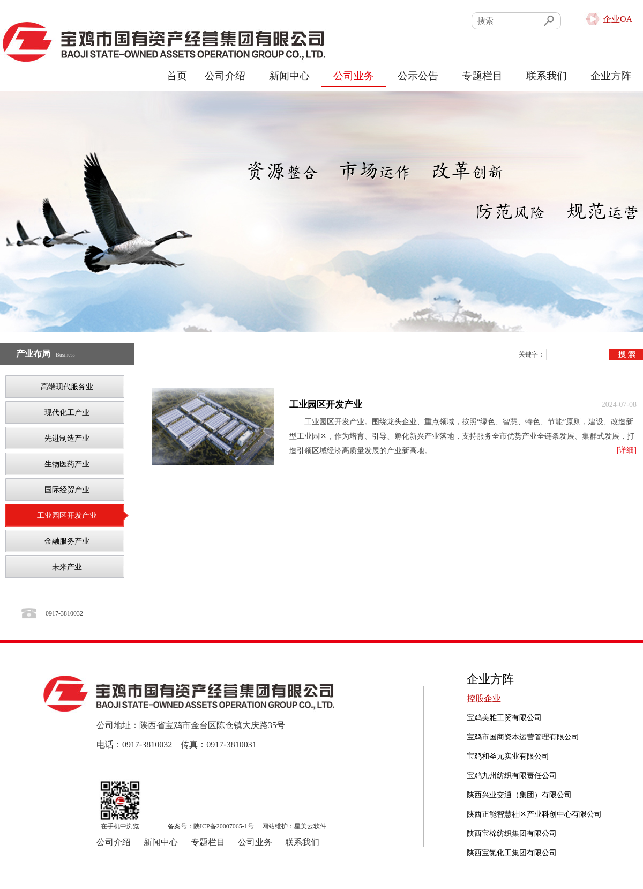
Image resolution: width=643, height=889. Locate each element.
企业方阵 (610, 76)
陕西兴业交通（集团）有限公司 (519, 795)
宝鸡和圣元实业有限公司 (508, 756)
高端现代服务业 (67, 387)
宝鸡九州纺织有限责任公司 (512, 776)
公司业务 (353, 76)
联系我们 (546, 76)
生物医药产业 (66, 464)
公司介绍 (225, 76)
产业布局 (33, 353)
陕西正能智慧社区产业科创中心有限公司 (534, 814)
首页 (177, 76)
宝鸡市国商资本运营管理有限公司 (523, 737)
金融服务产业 (66, 541)
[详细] (627, 450)
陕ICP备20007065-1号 (223, 826)
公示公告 (418, 76)
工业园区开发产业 (67, 516)
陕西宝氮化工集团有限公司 (512, 853)
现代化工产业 (66, 413)
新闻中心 (289, 76)
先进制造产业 (66, 438)
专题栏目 (482, 76)
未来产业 (67, 567)
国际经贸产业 (66, 490)
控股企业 (484, 698)
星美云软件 (310, 826)
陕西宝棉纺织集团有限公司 (512, 833)
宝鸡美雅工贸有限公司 (504, 718)
